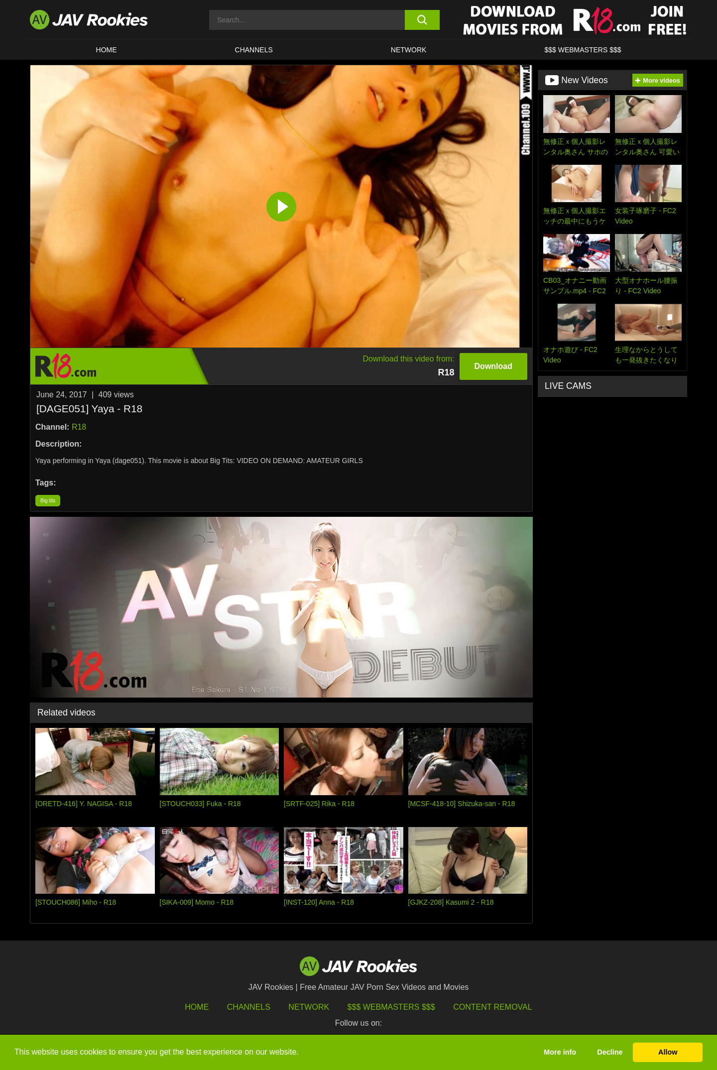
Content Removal (492, 1007)
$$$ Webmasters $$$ (391, 1007)
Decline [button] (609, 1052)
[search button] (422, 20)
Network (409, 50)
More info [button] (560, 1052)
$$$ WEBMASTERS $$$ (582, 50)
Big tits (47, 500)
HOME (106, 50)
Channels (254, 50)
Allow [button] (667, 1052)
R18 (79, 427)
